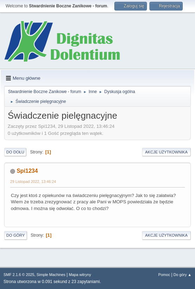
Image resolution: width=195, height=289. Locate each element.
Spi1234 (27, 171)
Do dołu (15, 152)
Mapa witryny (80, 274)
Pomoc (164, 274)
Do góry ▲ (182, 274)
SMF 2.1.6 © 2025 (19, 274)
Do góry (15, 235)
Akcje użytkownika (166, 152)
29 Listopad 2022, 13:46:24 (33, 181)
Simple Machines (50, 274)
